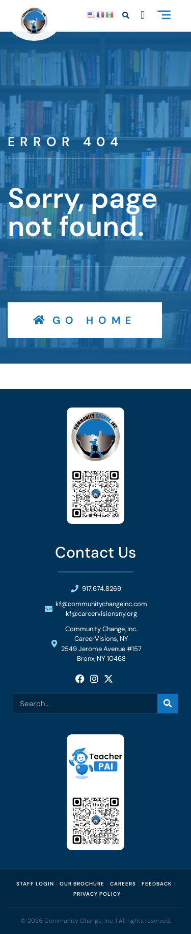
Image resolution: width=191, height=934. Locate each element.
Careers (123, 883)
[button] (164, 16)
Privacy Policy (97, 894)
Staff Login (35, 883)
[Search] (167, 703)
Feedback (157, 883)
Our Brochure (82, 883)
